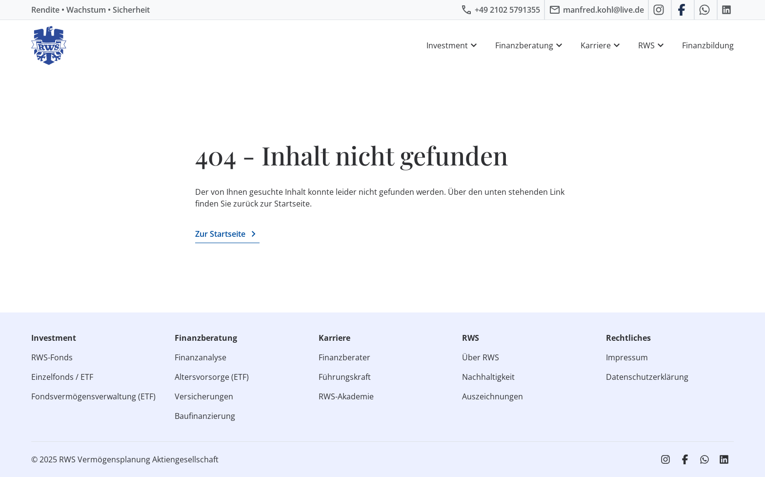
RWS (652, 45)
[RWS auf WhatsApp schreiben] (706, 10)
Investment (453, 45)
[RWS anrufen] (500, 10)
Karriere (602, 45)
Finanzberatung (530, 45)
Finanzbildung (708, 45)
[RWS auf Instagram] (660, 10)
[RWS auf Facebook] (683, 10)
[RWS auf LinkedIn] (728, 10)
